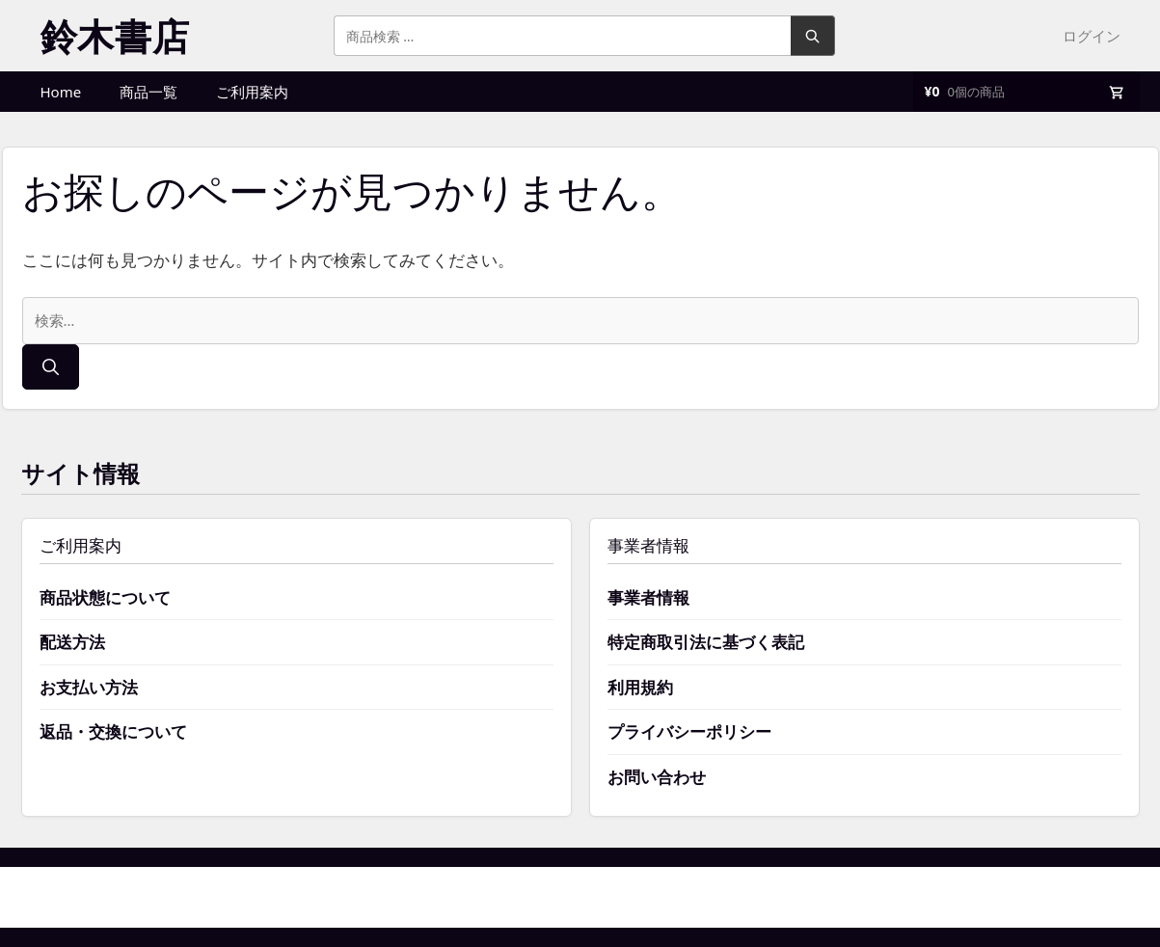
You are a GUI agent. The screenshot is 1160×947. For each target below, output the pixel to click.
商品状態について (105, 597)
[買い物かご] (1026, 91)
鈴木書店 (115, 36)
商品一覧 (148, 91)
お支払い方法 (89, 687)
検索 (813, 35)
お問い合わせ (656, 777)
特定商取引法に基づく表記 (705, 642)
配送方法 (72, 642)
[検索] (50, 367)
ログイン (1091, 35)
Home (61, 91)
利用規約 (640, 687)
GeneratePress (675, 896)
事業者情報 (648, 597)
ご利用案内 (252, 91)
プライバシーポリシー (689, 731)
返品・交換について (113, 731)
